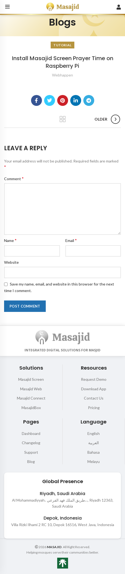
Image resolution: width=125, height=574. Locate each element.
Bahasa (93, 452)
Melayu (93, 461)
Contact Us (93, 398)
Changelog (31, 442)
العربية (93, 442)
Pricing (94, 407)
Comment (14, 178)
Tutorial (62, 45)
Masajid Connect (31, 398)
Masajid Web (31, 388)
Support (31, 452)
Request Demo (93, 379)
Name (10, 240)
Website (11, 262)
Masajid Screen (31, 379)
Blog (31, 461)
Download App (93, 388)
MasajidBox (31, 407)
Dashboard (31, 433)
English (93, 433)
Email (71, 240)
